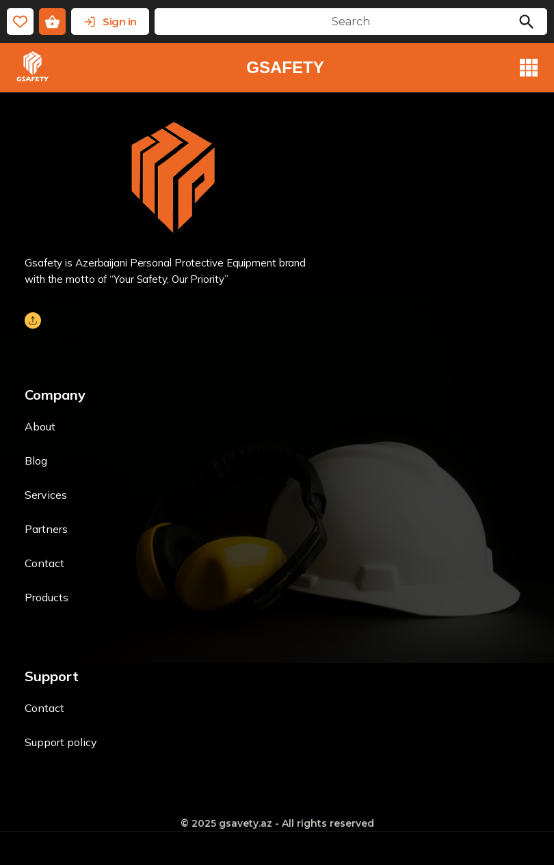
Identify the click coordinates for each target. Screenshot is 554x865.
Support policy (61, 742)
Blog (36, 460)
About (40, 426)
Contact (44, 563)
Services (46, 495)
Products (46, 597)
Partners (46, 529)
